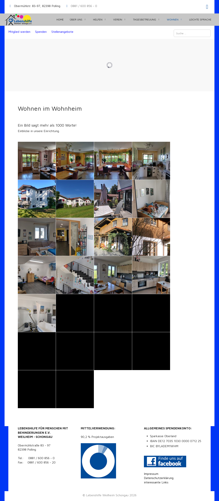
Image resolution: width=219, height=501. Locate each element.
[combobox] (192, 33)
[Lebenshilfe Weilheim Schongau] (18, 19)
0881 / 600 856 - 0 (84, 6)
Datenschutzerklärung (158, 478)
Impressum (151, 473)
